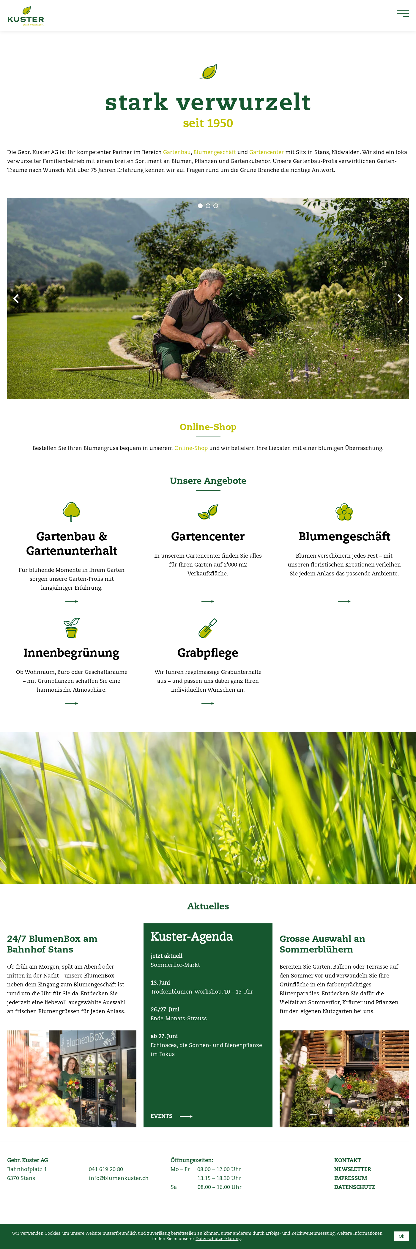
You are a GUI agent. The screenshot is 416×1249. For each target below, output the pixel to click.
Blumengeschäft (215, 152)
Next (400, 299)
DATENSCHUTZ (354, 1187)
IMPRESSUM (350, 1178)
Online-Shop (208, 427)
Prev (16, 299)
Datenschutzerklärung (218, 1239)
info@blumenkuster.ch (119, 1178)
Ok (401, 1236)
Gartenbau (177, 152)
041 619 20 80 (106, 1169)
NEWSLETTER (352, 1169)
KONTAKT (347, 1160)
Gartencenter (267, 152)
